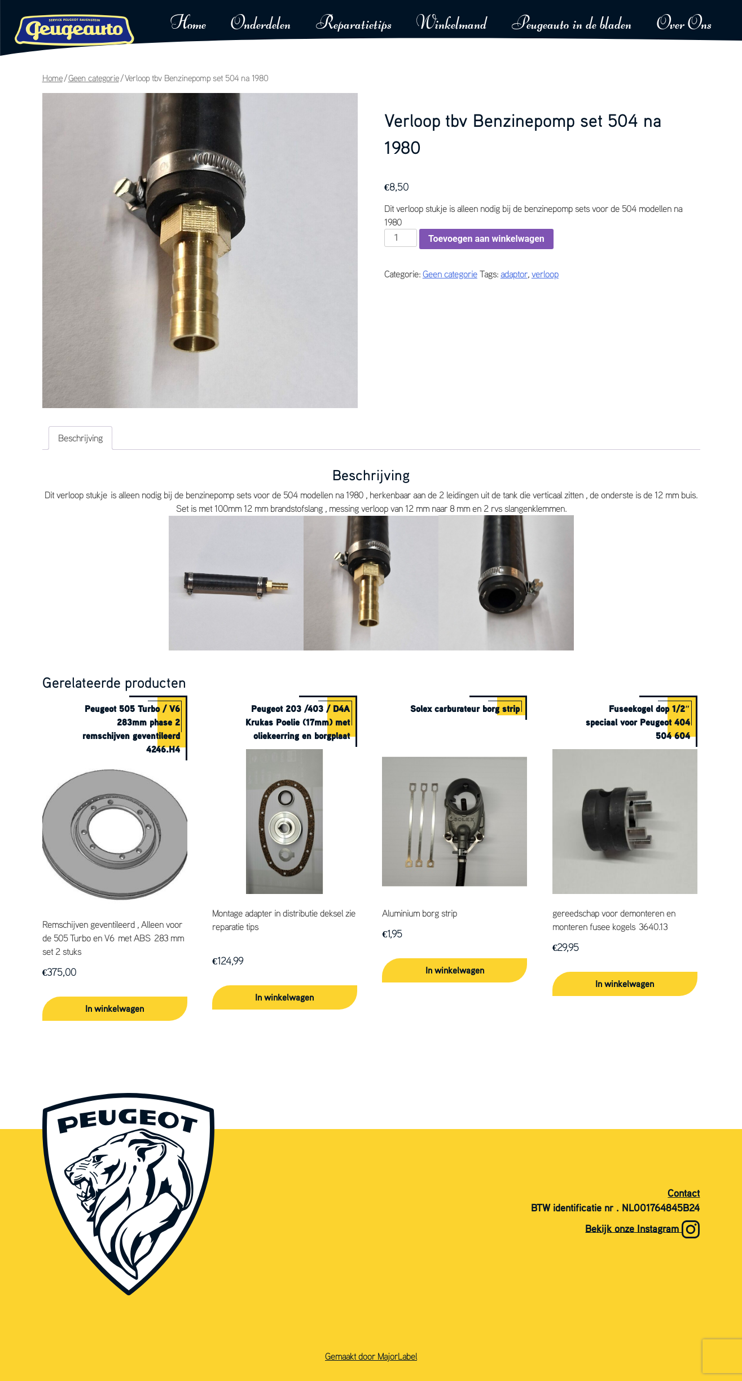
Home (188, 24)
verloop (545, 274)
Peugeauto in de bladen (571, 24)
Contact (684, 1193)
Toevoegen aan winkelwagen (486, 238)
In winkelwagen (114, 1008)
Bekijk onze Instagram (642, 1229)
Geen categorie (93, 78)
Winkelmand (451, 24)
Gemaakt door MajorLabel (371, 1356)
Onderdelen (261, 24)
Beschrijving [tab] (80, 438)
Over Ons (684, 24)
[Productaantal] (400, 238)
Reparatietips (354, 24)
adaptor (514, 274)
